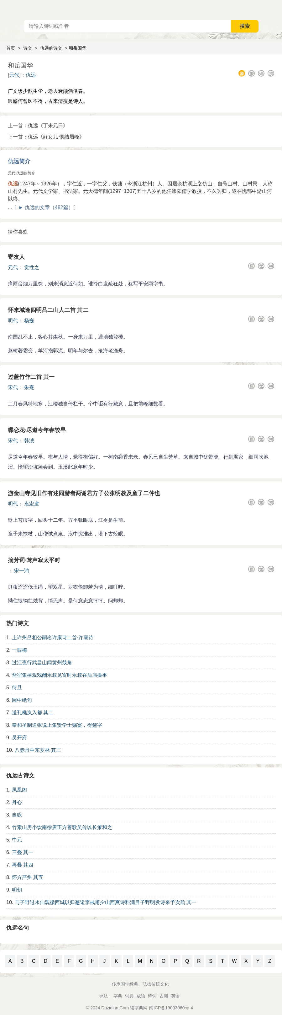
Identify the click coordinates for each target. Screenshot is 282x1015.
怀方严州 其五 (27, 877)
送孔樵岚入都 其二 (32, 712)
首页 (10, 48)
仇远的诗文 (51, 48)
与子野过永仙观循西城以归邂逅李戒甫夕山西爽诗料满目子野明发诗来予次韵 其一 (105, 902)
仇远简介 (19, 161)
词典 (129, 995)
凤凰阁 (19, 789)
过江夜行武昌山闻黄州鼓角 (42, 662)
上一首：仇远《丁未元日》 (38, 125)
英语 (175, 995)
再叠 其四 (22, 864)
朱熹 (29, 387)
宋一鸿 (21, 570)
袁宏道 (31, 503)
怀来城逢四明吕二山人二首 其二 (48, 310)
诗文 (27, 48)
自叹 (17, 814)
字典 (117, 995)
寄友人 (16, 257)
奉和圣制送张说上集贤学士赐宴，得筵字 (57, 725)
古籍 (163, 995)
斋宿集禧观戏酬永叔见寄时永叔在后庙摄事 (59, 675)
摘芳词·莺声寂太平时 (34, 560)
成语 (141, 995)
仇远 (31, 75)
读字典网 (139, 1007)
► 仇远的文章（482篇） (45, 207)
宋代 (13, 387)
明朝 (17, 889)
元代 (14, 75)
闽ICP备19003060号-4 (171, 1007)
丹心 (17, 802)
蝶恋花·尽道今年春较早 (37, 430)
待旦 (17, 687)
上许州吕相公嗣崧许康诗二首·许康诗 (52, 637)
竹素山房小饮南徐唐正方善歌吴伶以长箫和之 (62, 827)
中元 (17, 839)
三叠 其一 (22, 852)
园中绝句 (22, 700)
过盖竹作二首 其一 (31, 377)
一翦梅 (19, 650)
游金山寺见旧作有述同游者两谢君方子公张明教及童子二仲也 (84, 493)
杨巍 (29, 320)
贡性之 (31, 267)
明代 (13, 320)
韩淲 (29, 440)
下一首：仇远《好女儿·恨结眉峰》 (46, 136)
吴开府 (19, 737)
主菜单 (277, 9)
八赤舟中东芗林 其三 (38, 750)
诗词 (152, 995)
